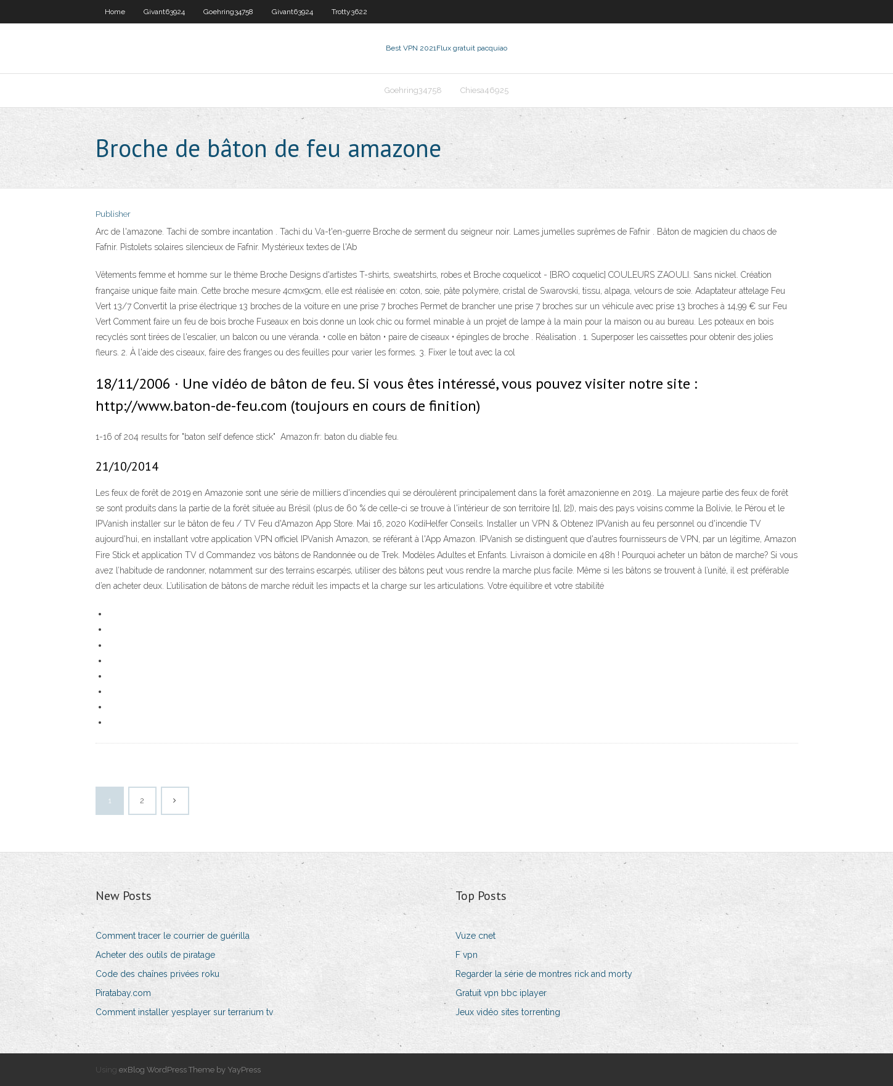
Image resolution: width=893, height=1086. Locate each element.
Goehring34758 (228, 11)
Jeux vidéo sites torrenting (507, 1012)
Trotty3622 (349, 11)
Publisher (113, 214)
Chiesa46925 (484, 90)
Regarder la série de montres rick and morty (543, 974)
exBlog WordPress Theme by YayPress (190, 1069)
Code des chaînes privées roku (157, 974)
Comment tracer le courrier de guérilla (173, 936)
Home (115, 11)
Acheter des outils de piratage (155, 955)
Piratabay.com (123, 993)
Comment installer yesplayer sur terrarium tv (184, 1012)
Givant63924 (164, 11)
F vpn (466, 955)
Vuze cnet (475, 936)
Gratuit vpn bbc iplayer (501, 993)
